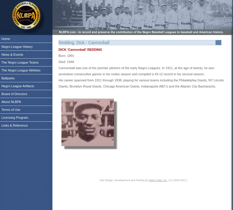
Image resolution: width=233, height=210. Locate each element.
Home (5, 39)
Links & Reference (14, 125)
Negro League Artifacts (17, 86)
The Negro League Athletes (20, 70)
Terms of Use (10, 109)
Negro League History (17, 46)
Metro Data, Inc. (158, 180)
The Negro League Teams (19, 62)
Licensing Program (14, 117)
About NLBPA (11, 102)
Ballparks (8, 78)
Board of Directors (14, 94)
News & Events (12, 54)
